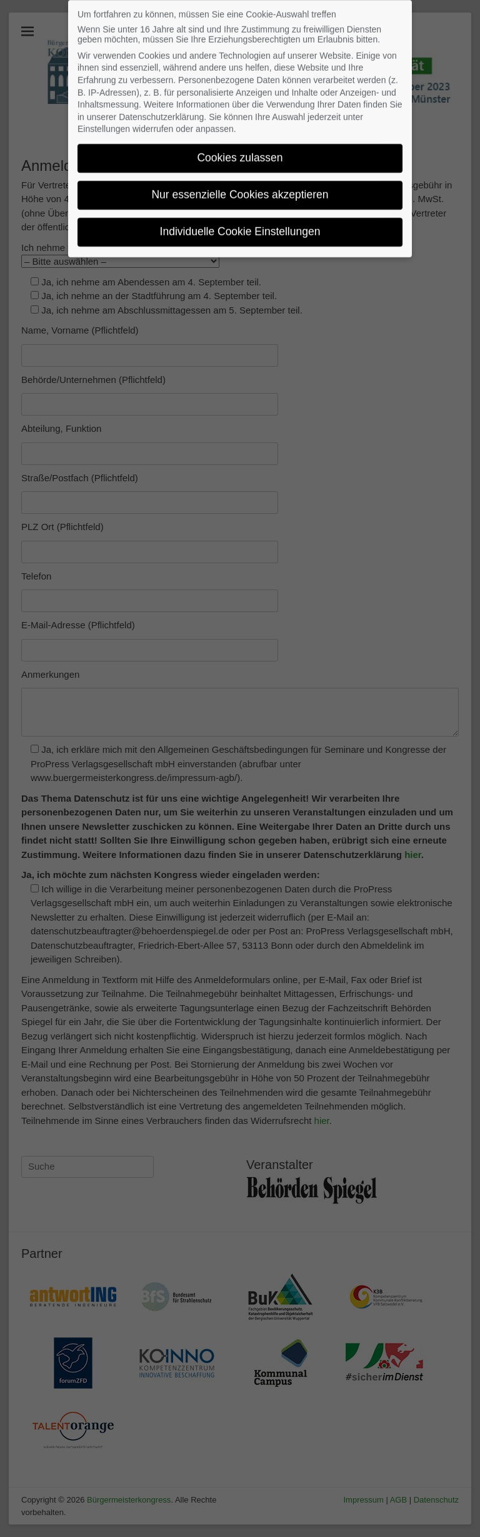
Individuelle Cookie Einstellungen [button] (240, 221)
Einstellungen (104, 119)
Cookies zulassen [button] (239, 147)
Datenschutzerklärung (161, 106)
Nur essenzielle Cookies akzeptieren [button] (239, 184)
